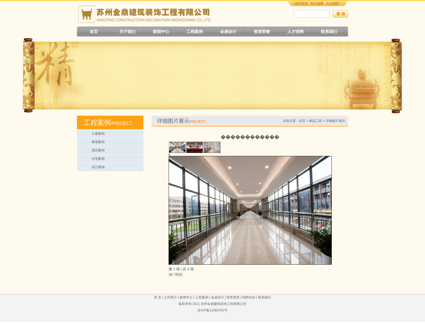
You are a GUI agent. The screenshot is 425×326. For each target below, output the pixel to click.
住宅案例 (98, 159)
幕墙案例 (98, 142)
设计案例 (98, 167)
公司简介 (170, 297)
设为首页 (301, 3)
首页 (94, 31)
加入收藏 (316, 3)
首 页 (157, 297)
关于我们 (127, 31)
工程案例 (194, 31)
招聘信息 (248, 297)
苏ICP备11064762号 (212, 310)
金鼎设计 (228, 31)
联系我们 (329, 31)
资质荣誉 (262, 31)
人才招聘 (332, 3)
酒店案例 (98, 150)
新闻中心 (161, 31)
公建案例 (98, 133)
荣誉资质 (233, 297)
